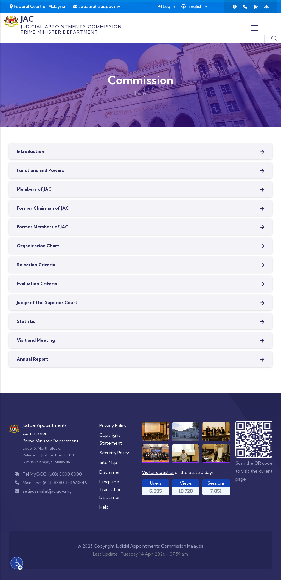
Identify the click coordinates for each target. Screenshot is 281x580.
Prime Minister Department (50, 441)
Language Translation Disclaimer (110, 489)
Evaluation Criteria (37, 283)
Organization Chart (38, 245)
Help (104, 507)
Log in (166, 6)
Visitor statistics (158, 472)
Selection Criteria (36, 264)
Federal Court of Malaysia (37, 6)
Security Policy (114, 452)
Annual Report (32, 359)
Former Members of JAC (42, 226)
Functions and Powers (40, 170)
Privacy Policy (113, 425)
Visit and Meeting (36, 340)
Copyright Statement (110, 439)
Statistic (26, 321)
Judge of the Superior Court (47, 302)
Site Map (108, 462)
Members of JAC (34, 189)
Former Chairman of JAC (43, 208)
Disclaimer (109, 472)
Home (140, 93)
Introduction (30, 151)
